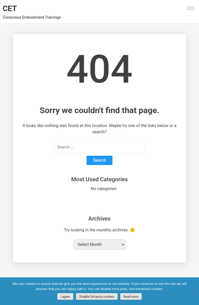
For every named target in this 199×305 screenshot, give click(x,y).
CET (10, 8)
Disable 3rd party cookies (96, 297)
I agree (65, 297)
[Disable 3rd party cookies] (192, 291)
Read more (131, 297)
